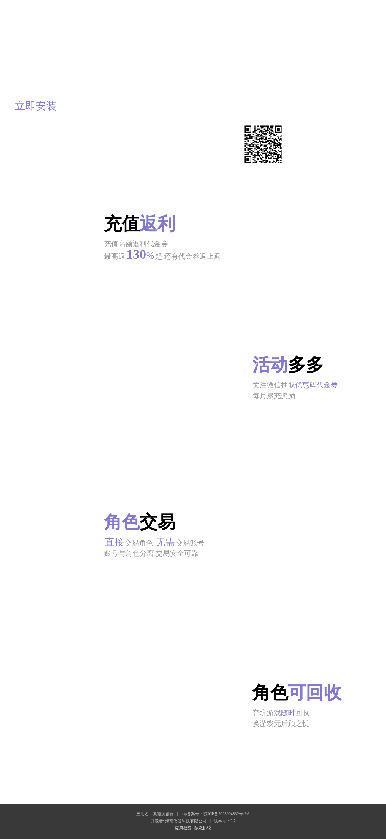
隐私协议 (202, 828)
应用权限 (183, 828)
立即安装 (35, 106)
